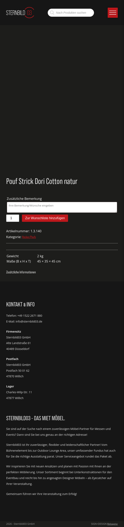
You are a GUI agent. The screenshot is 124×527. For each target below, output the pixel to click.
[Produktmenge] (12, 218)
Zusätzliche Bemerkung (25, 198)
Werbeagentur (112, 524)
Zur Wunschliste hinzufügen (45, 218)
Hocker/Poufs (29, 237)
